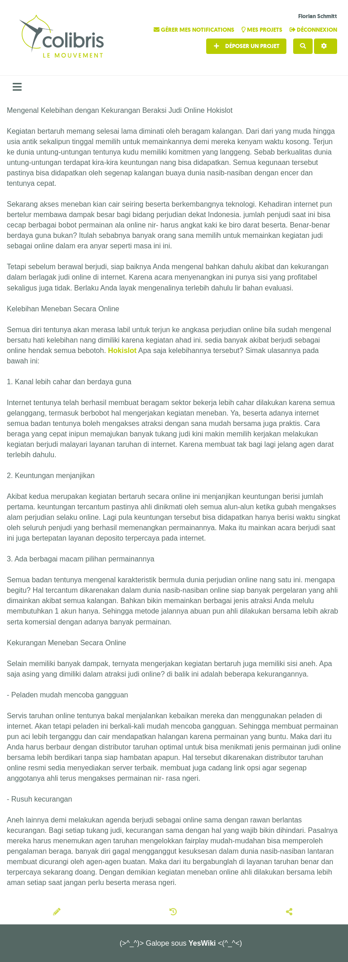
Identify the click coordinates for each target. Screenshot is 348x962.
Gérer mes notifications (195, 30)
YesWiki (202, 943)
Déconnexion (313, 30)
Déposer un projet (246, 46)
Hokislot (122, 350)
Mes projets (263, 30)
